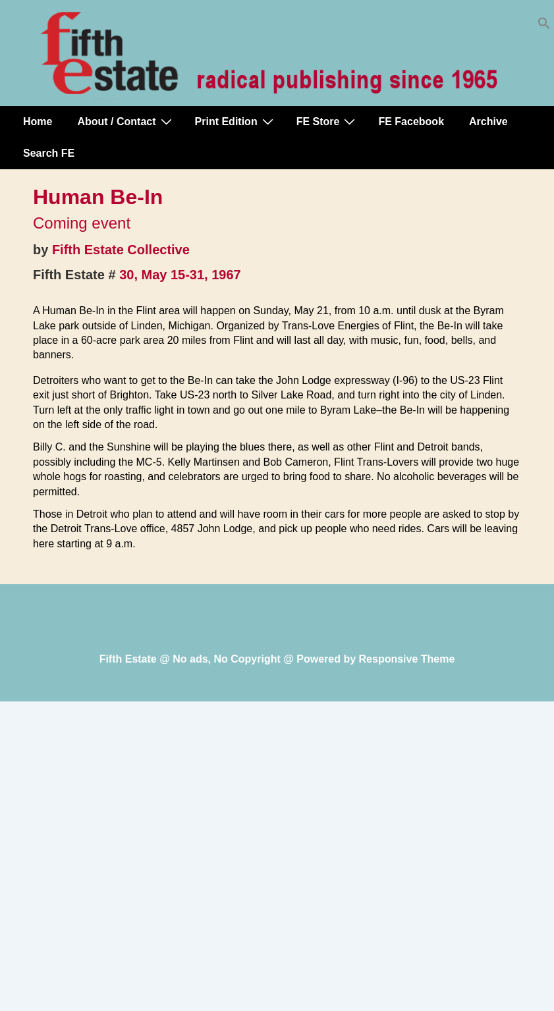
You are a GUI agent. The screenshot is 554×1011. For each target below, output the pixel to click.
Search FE (48, 153)
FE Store (327, 121)
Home (37, 121)
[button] (544, 26)
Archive (488, 121)
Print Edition (236, 121)
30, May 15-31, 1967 (180, 274)
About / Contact (126, 121)
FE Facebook (411, 121)
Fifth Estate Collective (121, 249)
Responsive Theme (407, 659)
